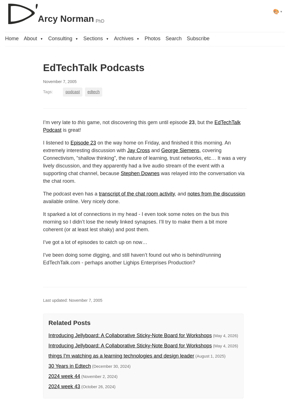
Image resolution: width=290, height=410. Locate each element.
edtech (94, 92)
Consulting (63, 38)
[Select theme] (277, 11)
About (33, 38)
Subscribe (198, 38)
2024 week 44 (64, 376)
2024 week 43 (64, 386)
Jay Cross (138, 150)
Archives (126, 38)
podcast (72, 92)
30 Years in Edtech (69, 366)
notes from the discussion (216, 194)
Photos (153, 38)
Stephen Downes (140, 173)
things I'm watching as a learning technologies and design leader (121, 356)
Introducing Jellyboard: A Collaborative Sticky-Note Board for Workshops (130, 335)
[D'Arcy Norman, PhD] (54, 11)
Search (174, 38)
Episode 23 (83, 143)
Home (12, 38)
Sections (96, 38)
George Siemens (180, 150)
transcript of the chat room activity (137, 194)
